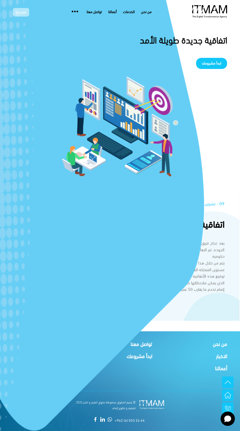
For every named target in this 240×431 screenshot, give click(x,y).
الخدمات (129, 11)
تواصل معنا (94, 11)
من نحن (146, 11)
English (21, 13)
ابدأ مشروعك (211, 63)
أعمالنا (112, 11)
